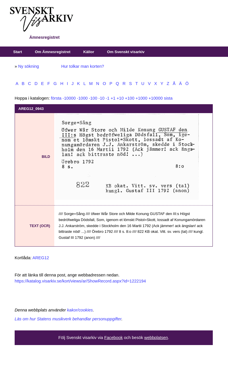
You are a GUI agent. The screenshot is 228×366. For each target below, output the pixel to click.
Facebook (113, 337)
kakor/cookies (80, 310)
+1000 (141, 98)
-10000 (69, 98)
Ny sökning (28, 66)
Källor (88, 52)
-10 (101, 98)
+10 (120, 98)
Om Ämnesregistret (52, 52)
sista (168, 98)
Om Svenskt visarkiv (125, 52)
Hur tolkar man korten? (82, 66)
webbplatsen (156, 337)
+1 (113, 98)
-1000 (82, 98)
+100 (129, 98)
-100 (93, 98)
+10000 (155, 98)
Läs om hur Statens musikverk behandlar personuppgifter (68, 319)
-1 (107, 98)
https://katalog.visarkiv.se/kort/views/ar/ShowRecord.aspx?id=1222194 (80, 281)
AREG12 (40, 257)
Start (17, 52)
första (56, 98)
